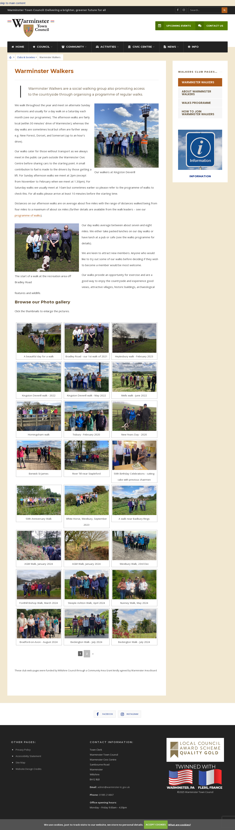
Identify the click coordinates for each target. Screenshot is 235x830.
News (170, 45)
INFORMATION (200, 174)
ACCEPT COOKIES (156, 824)
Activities (106, 45)
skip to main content (13, 3)
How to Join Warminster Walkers (198, 111)
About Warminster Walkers (196, 91)
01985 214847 (106, 793)
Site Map (20, 761)
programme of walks (28, 214)
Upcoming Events (171, 26)
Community (73, 45)
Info (193, 45)
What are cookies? (179, 824)
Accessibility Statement (28, 754)
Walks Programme (196, 101)
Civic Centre (140, 45)
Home (18, 45)
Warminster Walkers (198, 81)
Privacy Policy (23, 748)
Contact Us (208, 26)
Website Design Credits (28, 767)
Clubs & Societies (26, 55)
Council (41, 45)
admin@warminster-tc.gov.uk (113, 785)
